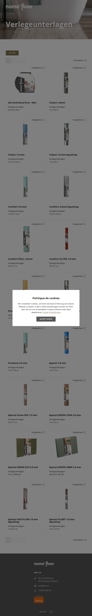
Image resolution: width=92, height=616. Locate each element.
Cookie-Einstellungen (52, 312)
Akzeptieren (46, 319)
